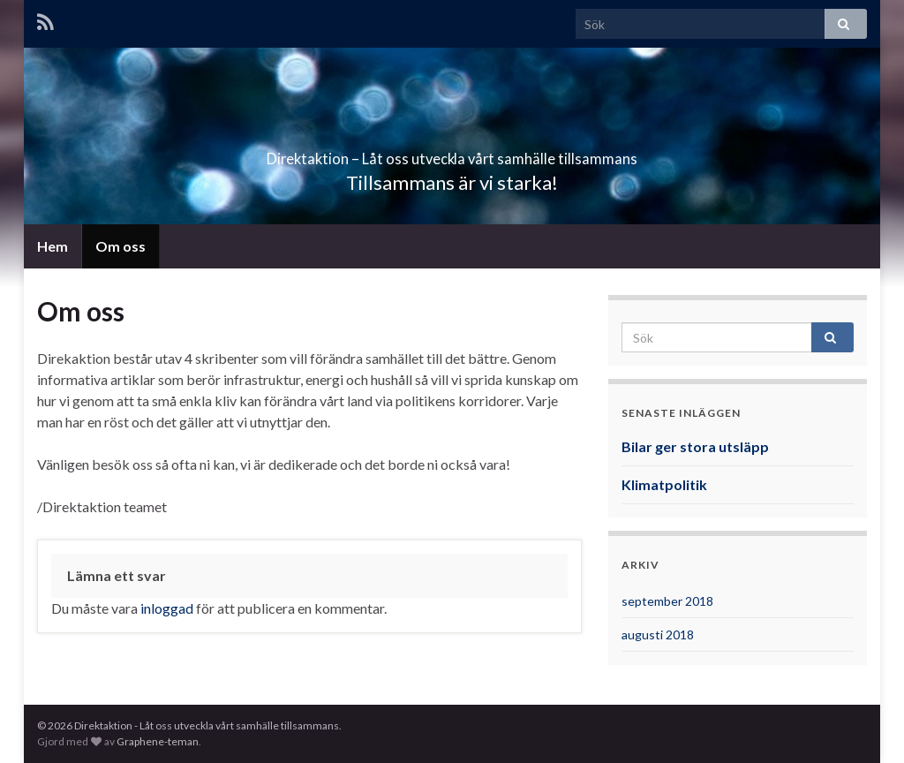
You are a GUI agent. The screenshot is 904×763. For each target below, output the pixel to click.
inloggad (166, 608)
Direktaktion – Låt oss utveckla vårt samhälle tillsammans (452, 153)
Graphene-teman (158, 741)
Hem (52, 246)
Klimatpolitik (664, 484)
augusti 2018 (658, 634)
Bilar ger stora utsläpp (695, 446)
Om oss (120, 246)
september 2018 (667, 600)
